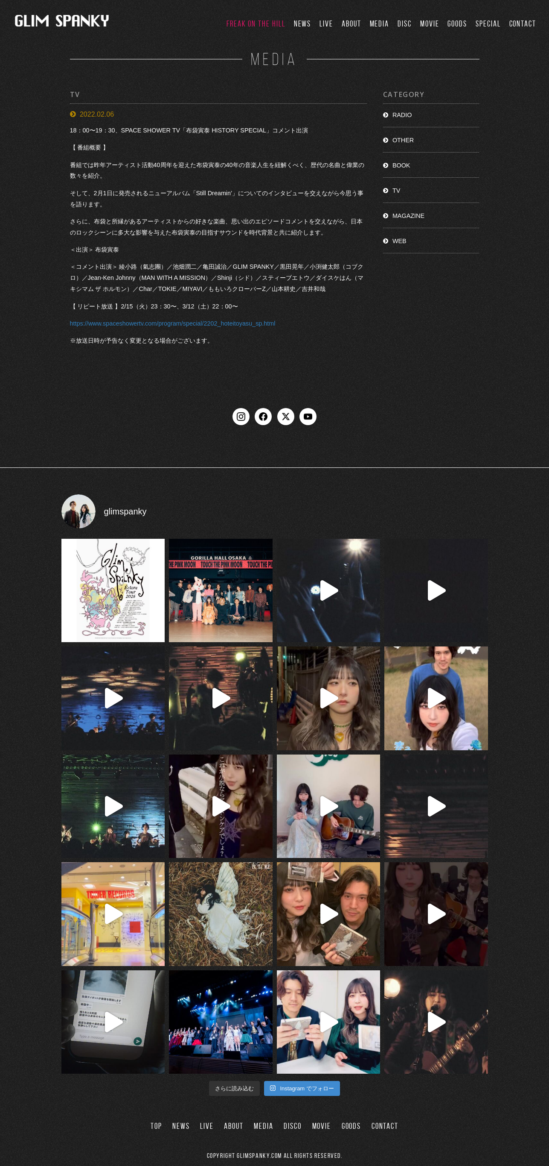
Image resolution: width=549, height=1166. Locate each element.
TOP (156, 1126)
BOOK (401, 165)
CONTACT (522, 23)
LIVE (326, 23)
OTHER (403, 140)
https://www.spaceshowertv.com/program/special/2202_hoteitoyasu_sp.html (173, 323)
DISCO (293, 1126)
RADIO (402, 115)
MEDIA (379, 23)
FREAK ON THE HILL (256, 23)
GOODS (457, 23)
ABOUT (351, 23)
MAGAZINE (408, 215)
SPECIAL (488, 23)
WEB (399, 241)
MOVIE (429, 23)
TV (396, 190)
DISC (405, 23)
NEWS (302, 23)
